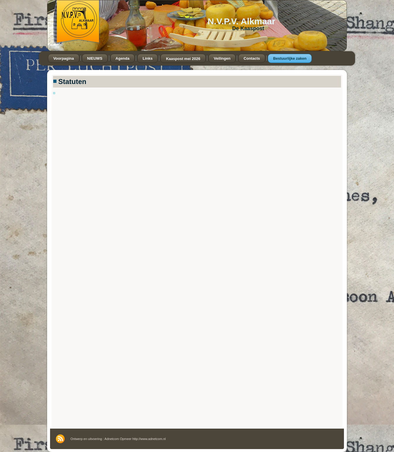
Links (148, 58)
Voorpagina (63, 58)
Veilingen (222, 58)
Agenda (123, 58)
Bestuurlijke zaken (289, 58)
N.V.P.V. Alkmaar (241, 21)
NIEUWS (94, 58)
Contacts (252, 58)
